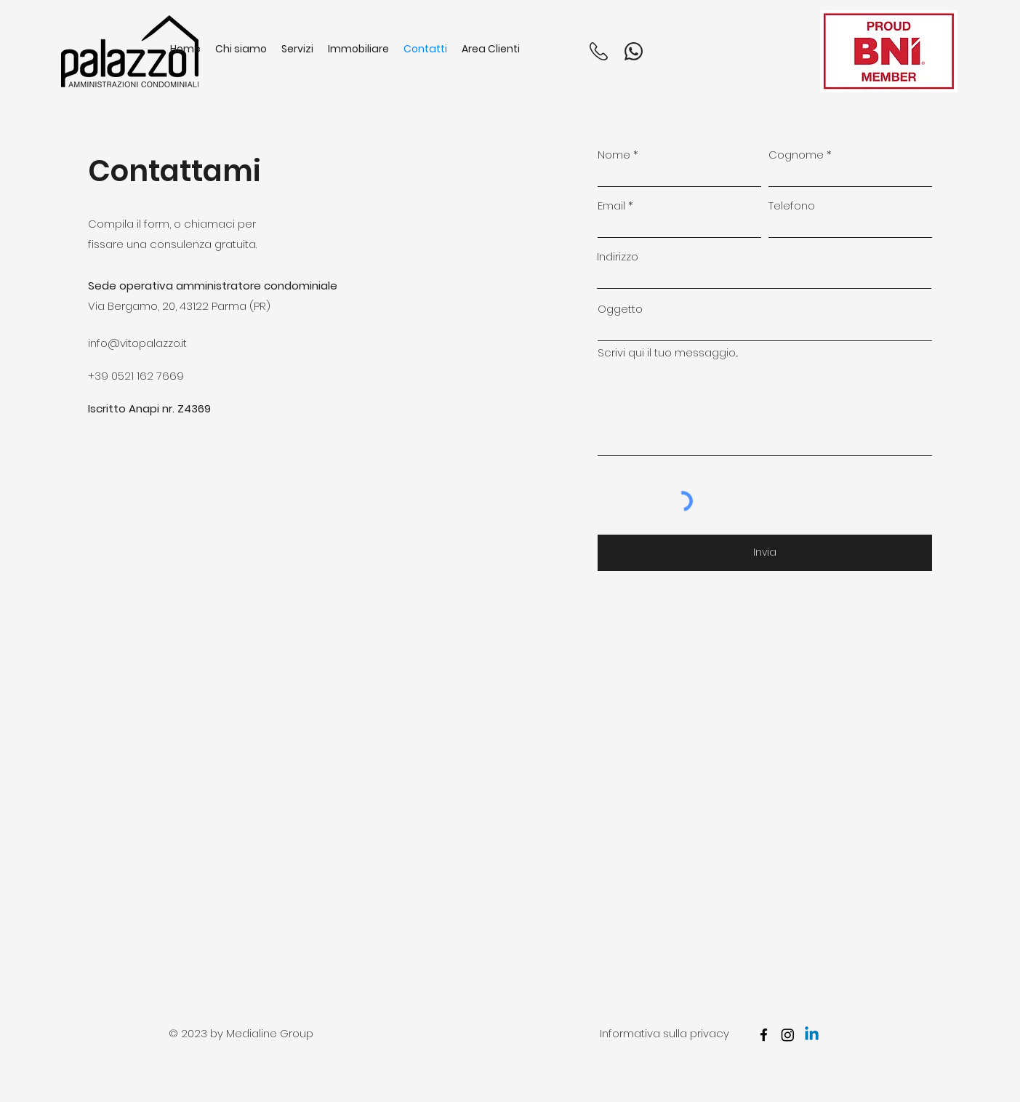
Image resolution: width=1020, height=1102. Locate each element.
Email (611, 205)
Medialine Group (269, 1033)
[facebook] (763, 1034)
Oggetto (620, 308)
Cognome (796, 154)
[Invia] (765, 553)
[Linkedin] (811, 1034)
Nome (614, 154)
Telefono (791, 205)
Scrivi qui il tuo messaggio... (668, 352)
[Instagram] (787, 1034)
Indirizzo (617, 256)
